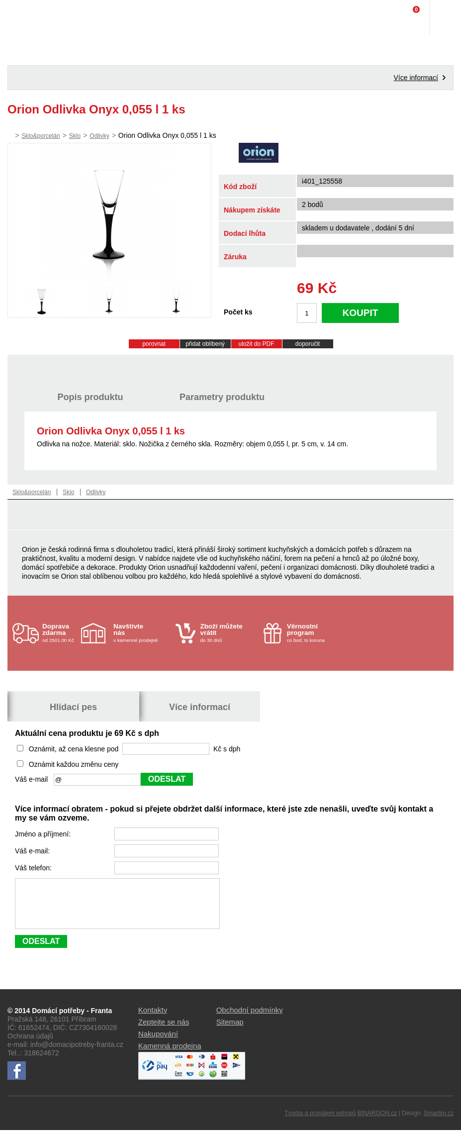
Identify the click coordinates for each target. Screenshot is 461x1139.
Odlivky (99, 135)
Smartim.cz (439, 1122)
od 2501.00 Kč (60, 632)
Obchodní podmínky (249, 1019)
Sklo (75, 135)
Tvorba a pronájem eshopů (320, 1122)
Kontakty (152, 1019)
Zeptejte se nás (163, 1031)
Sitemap (230, 1031)
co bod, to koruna (315, 632)
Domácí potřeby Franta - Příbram (28, 17)
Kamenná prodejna (169, 1054)
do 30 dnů (228, 632)
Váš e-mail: (33, 851)
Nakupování (158, 1042)
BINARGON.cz (377, 1122)
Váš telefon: (34, 868)
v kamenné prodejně (142, 632)
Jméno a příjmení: (44, 834)
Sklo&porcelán (40, 135)
